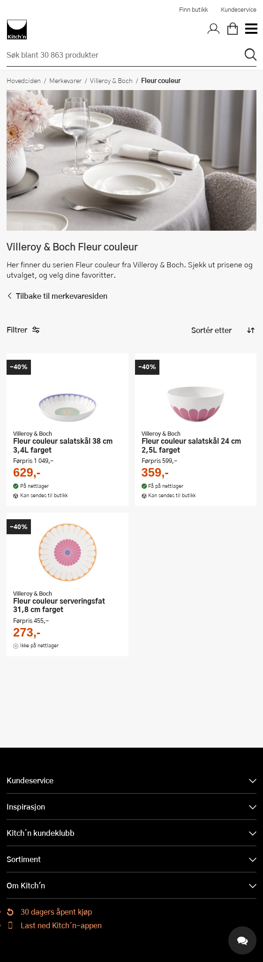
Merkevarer (65, 80)
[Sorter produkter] (222, 330)
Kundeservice (238, 9)
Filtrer (23, 330)
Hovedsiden (24, 80)
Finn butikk (193, 9)
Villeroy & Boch (111, 80)
